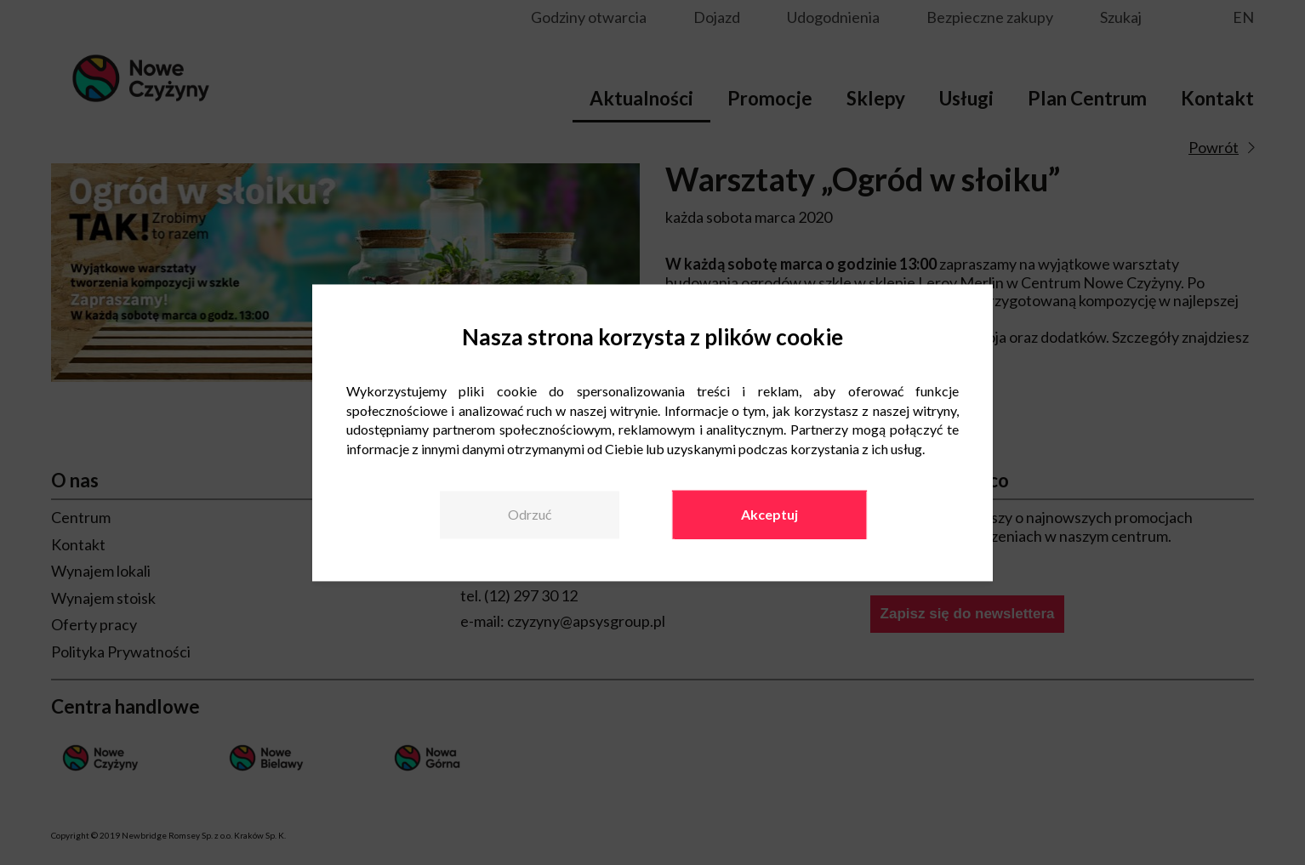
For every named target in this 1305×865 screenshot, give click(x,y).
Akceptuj (769, 514)
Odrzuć (529, 514)
